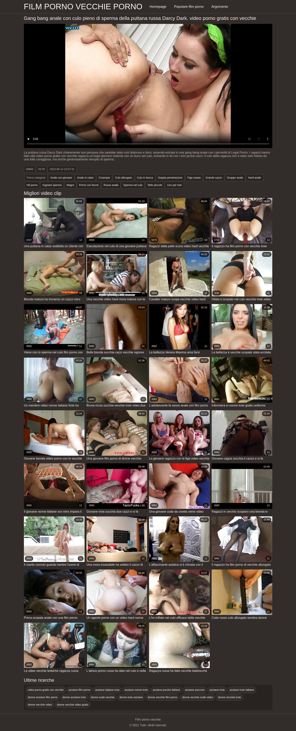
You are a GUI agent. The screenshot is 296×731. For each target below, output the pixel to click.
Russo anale (111, 185)
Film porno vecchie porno (83, 6)
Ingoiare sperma (52, 185)
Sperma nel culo (132, 185)
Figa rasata (194, 177)
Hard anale (254, 177)
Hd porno (32, 185)
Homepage (158, 7)
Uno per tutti (174, 185)
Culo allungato (123, 177)
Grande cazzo (214, 177)
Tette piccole (154, 185)
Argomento (219, 7)
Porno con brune (89, 185)
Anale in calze (85, 177)
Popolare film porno (189, 7)
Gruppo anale (235, 177)
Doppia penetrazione (170, 177)
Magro (70, 185)
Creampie (104, 177)
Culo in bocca (145, 177)
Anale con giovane (61, 177)
